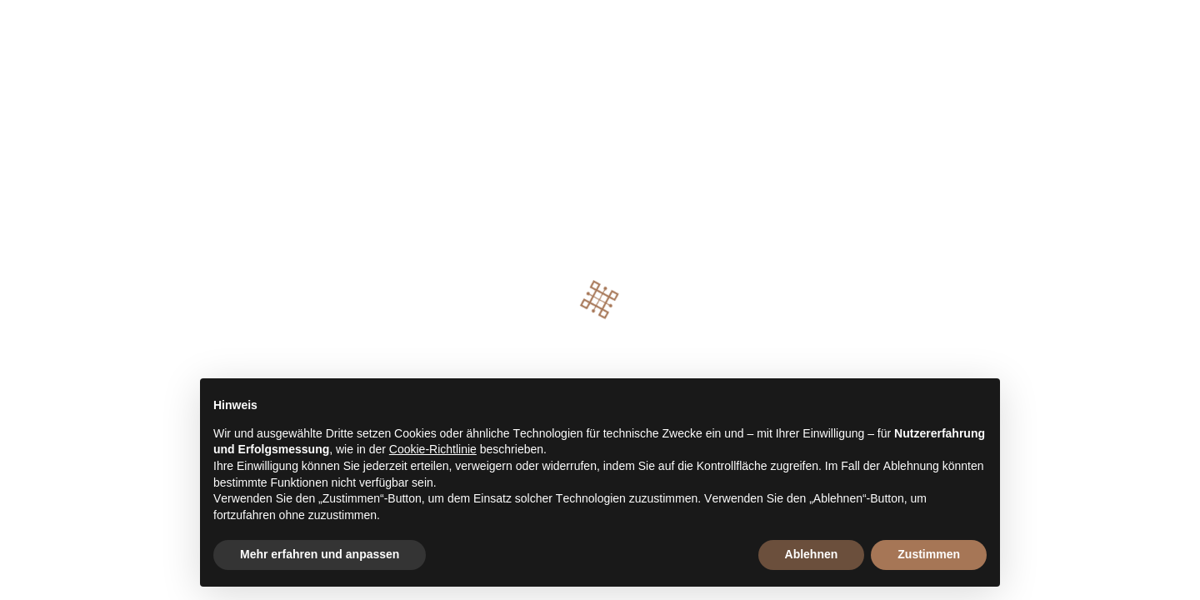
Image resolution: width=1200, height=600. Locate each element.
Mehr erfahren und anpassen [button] (319, 554)
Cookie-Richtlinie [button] (433, 449)
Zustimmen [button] (929, 554)
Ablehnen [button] (811, 554)
